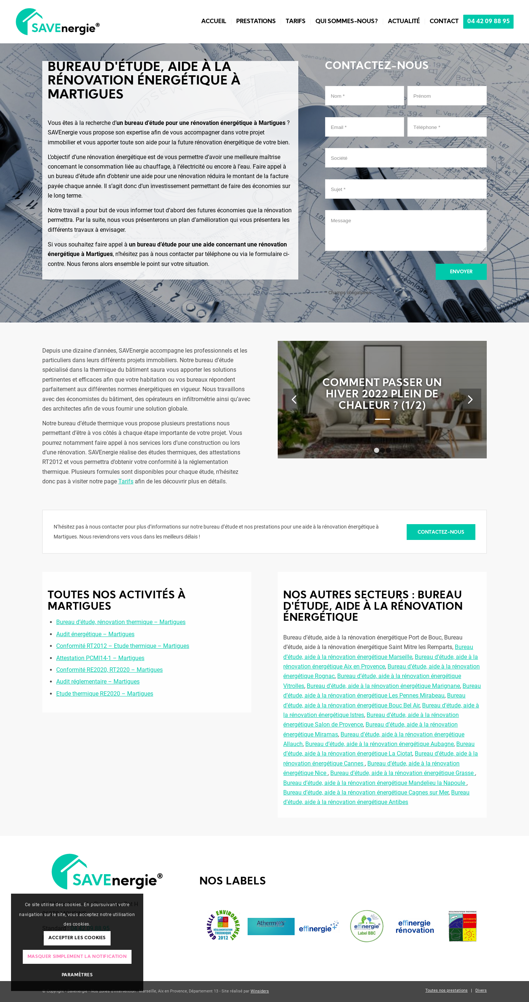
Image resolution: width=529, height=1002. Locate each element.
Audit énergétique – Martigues (95, 634)
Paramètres (77, 975)
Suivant (470, 400)
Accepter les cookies (77, 938)
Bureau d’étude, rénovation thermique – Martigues (121, 622)
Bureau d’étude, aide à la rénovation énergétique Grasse (402, 772)
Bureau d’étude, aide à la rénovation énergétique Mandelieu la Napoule (375, 782)
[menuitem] (214, 21)
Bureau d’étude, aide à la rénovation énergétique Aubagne (379, 743)
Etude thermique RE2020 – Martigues (104, 693)
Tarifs (125, 481)
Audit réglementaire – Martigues (98, 681)
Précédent (294, 400)
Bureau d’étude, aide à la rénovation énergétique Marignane (383, 685)
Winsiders (260, 991)
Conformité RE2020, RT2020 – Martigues (109, 669)
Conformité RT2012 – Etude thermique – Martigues (122, 645)
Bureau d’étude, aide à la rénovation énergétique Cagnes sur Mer (366, 792)
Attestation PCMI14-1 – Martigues (100, 658)
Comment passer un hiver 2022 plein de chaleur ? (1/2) (382, 394)
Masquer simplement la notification (77, 957)
